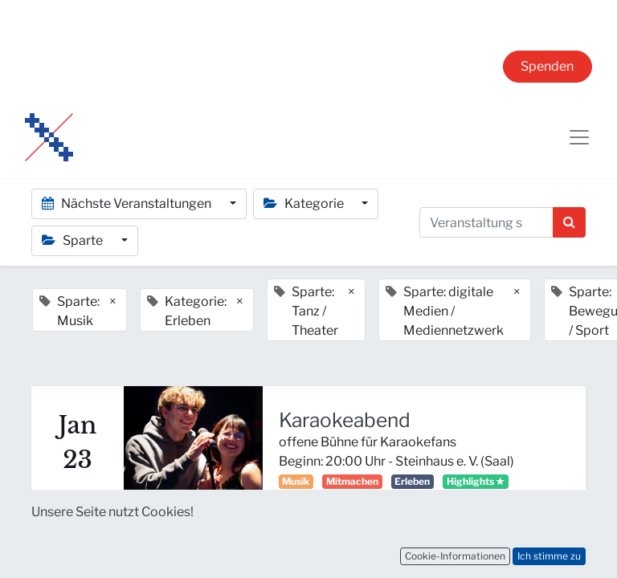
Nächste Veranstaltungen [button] (128, 203)
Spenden (547, 66)
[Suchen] (569, 222)
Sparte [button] (73, 240)
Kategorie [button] (305, 203)
